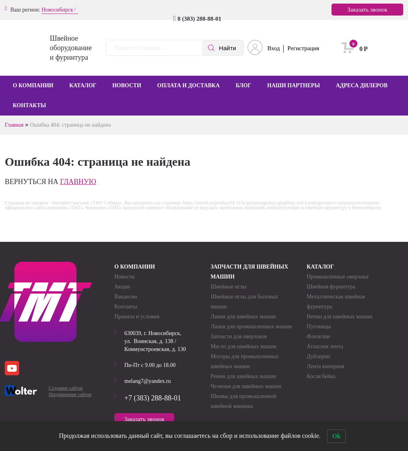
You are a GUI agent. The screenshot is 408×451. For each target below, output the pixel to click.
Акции (122, 287)
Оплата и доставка (188, 85)
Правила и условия (136, 317)
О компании (33, 85)
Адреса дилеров (362, 85)
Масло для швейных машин (243, 346)
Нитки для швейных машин (340, 317)
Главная (14, 125)
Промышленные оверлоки (338, 277)
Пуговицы (319, 326)
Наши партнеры (293, 85)
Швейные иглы (228, 287)
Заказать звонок (367, 9)
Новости (126, 85)
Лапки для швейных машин (243, 317)
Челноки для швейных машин (245, 386)
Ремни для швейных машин (243, 376)
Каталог (82, 85)
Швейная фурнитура (331, 287)
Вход (273, 48)
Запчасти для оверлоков (238, 336)
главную (78, 182)
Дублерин (318, 356)
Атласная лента (325, 346)
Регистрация (303, 48)
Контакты (29, 105)
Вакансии (125, 297)
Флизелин (318, 336)
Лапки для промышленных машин (251, 326)
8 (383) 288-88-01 (200, 19)
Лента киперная (325, 366)
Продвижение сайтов (70, 394)
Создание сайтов (65, 388)
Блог (243, 85)
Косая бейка (321, 376)
